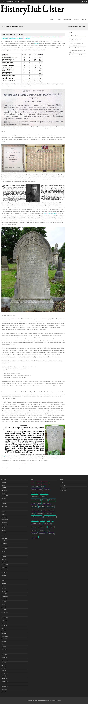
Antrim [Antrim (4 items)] (33, 483)
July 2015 (4, 662)
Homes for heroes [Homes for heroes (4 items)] (50, 506)
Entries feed (62, 485)
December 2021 (5, 540)
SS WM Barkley (20, 38)
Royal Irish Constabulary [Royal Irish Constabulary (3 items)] (37, 523)
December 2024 (5, 493)
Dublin (41, 36)
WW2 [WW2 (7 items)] (37, 537)
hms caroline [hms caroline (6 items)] (34, 506)
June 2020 (4, 575)
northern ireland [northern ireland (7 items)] (35, 520)
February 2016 (4, 652)
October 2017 (4, 620)
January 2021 (4, 559)
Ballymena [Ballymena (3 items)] (39, 483)
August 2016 (4, 639)
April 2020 (4, 580)
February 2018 (4, 612)
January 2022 (4, 538)
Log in (61, 482)
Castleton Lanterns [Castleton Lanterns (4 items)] (35, 496)
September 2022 (5, 525)
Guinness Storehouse (29, 464)
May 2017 (3, 628)
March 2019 (4, 588)
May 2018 (3, 604)
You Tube (84, 19)
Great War (52, 36)
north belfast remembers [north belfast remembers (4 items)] (37, 516)
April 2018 (4, 607)
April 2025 (4, 487)
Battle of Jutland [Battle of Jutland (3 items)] (35, 486)
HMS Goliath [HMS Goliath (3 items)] (41, 506)
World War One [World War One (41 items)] (42, 533)
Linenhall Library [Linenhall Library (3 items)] (39, 513)
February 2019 (4, 591)
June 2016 (4, 641)
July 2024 (4, 498)
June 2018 (4, 601)
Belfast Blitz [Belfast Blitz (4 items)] (47, 489)
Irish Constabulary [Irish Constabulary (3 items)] (35, 510)
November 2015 (5, 660)
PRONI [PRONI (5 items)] (48, 520)
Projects (76, 19)
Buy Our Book (67, 19)
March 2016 (4, 649)
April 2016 (4, 646)
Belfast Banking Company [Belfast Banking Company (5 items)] (37, 489)
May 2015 (3, 665)
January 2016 (4, 654)
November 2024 (5, 495)
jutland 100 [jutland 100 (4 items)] (43, 510)
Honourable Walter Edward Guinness (9, 38)
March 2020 (4, 583)
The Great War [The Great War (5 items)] (41, 530)
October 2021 (4, 543)
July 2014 (4, 692)
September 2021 (5, 546)
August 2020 (4, 572)
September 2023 (5, 509)
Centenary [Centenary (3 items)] (44, 496)
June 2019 (4, 586)
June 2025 (4, 482)
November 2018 (5, 596)
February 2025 (4, 490)
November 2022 (5, 519)
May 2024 (3, 501)
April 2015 (4, 668)
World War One (27, 38)
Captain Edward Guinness (34, 36)
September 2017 (5, 623)
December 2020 (5, 562)
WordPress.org (63, 490)
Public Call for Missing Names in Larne (77, 47)
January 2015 (4, 676)
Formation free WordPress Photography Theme (38, 700)
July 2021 (4, 551)
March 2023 (4, 517)
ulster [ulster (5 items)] (48, 530)
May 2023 (3, 511)
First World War (46, 36)
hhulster (14, 36)
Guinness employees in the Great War (12, 34)
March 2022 (4, 535)
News (23, 36)
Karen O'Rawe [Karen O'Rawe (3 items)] (51, 510)
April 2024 (4, 503)
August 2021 (4, 548)
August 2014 (4, 689)
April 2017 (4, 631)
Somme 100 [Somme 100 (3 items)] (34, 530)
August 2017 (4, 625)
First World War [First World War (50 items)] (52, 499)
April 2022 (4, 533)
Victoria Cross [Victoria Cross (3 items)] (34, 533)
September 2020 (5, 570)
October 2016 (4, 633)
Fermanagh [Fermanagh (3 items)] (44, 499)
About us (58, 19)
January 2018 (4, 615)
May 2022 (3, 530)
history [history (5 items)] (39, 503)
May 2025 (3, 485)
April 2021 (4, 556)
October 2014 (4, 684)
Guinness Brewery (58, 36)
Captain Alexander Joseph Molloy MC (76, 54)
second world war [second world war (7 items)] (42, 527)
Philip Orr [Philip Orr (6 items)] (43, 520)
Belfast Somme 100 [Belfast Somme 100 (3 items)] (44, 493)
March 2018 (4, 609)
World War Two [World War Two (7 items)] (51, 533)
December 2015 (5, 657)
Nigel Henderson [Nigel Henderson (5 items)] (49, 513)
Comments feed (63, 487)
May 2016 (3, 644)
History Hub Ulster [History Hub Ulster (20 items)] (47, 503)
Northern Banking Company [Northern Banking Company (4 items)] (50, 516)
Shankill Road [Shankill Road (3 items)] (51, 527)
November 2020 (5, 564)
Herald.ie (37, 43)
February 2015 (4, 673)
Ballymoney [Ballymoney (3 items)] (45, 483)
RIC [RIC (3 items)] (52, 520)
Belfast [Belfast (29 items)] (42, 486)
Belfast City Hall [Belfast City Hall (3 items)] (35, 493)
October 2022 (4, 522)
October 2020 (4, 567)
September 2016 (5, 636)
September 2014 (5, 686)
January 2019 (4, 593)
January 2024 (4, 506)
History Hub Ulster (5, 456)
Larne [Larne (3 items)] (33, 513)
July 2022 (4, 527)
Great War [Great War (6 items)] (34, 503)
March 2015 (4, 670)
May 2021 (3, 554)
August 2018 (4, 599)
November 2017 (5, 617)
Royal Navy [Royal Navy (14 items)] (34, 527)
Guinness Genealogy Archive (50, 213)
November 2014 (5, 681)
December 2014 (5, 678)
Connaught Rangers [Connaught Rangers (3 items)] (36, 499)
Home (51, 19)
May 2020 (3, 578)
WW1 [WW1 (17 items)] (33, 537)
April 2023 (4, 514)
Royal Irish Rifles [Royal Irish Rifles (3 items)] (47, 523)
